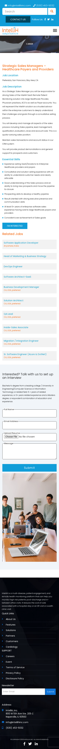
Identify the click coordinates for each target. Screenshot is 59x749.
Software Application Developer (29, 244)
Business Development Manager (29, 288)
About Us (11, 619)
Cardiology (12, 646)
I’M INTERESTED (15, 225)
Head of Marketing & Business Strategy (25, 256)
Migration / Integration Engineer (29, 342)
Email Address (11, 421)
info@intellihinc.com (18, 5)
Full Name (9, 409)
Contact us (18, 19)
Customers (12, 641)
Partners (10, 635)
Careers (10, 656)
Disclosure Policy (15, 678)
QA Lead (29, 315)
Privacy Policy (13, 673)
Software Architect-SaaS (17, 276)
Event (9, 661)
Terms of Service (15, 667)
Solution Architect (29, 302)
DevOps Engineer (13, 266)
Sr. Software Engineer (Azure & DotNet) (29, 356)
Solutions (11, 630)
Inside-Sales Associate (29, 329)
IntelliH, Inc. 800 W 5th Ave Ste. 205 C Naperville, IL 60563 (20, 713)
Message (8, 443)
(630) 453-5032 (43, 5)
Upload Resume (12, 433)
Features (10, 624)
